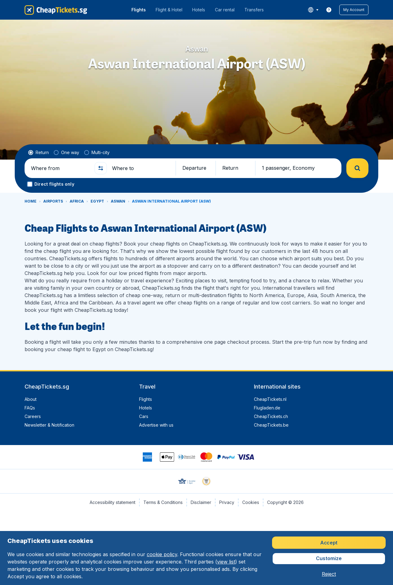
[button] (353, 10)
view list (226, 562)
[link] (329, 10)
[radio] (38, 152)
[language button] (313, 10)
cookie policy (162, 554)
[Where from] (60, 168)
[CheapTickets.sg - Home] (56, 10)
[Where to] (141, 168)
